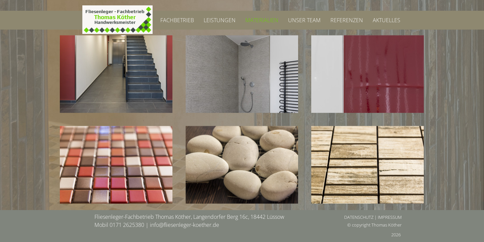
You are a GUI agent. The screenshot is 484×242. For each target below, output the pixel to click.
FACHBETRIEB (177, 20)
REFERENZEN (346, 20)
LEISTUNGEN (220, 20)
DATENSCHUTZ (358, 217)
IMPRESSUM (390, 217)
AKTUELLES (386, 20)
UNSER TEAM (304, 20)
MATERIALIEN (261, 20)
